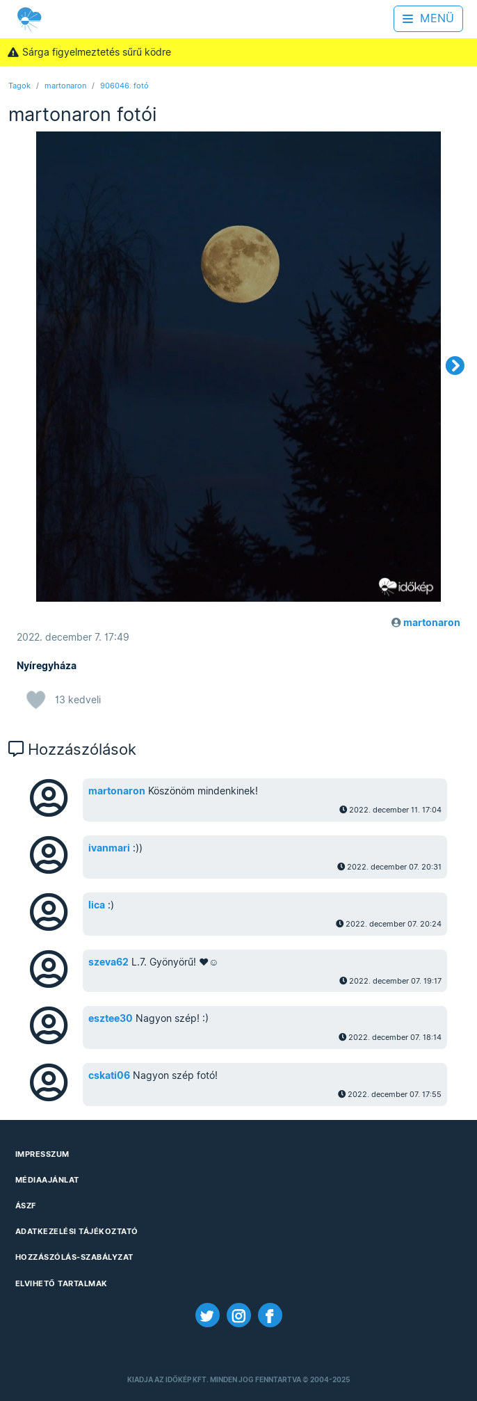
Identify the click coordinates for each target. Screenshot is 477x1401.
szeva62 (108, 962)
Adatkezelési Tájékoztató (76, 1231)
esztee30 (110, 1018)
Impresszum (42, 1154)
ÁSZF (25, 1205)
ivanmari (109, 848)
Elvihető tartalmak (61, 1283)
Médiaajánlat (47, 1180)
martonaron (65, 85)
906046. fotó (124, 85)
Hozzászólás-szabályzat (74, 1257)
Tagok (19, 85)
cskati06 (109, 1075)
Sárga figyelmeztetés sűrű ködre (89, 52)
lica (96, 905)
